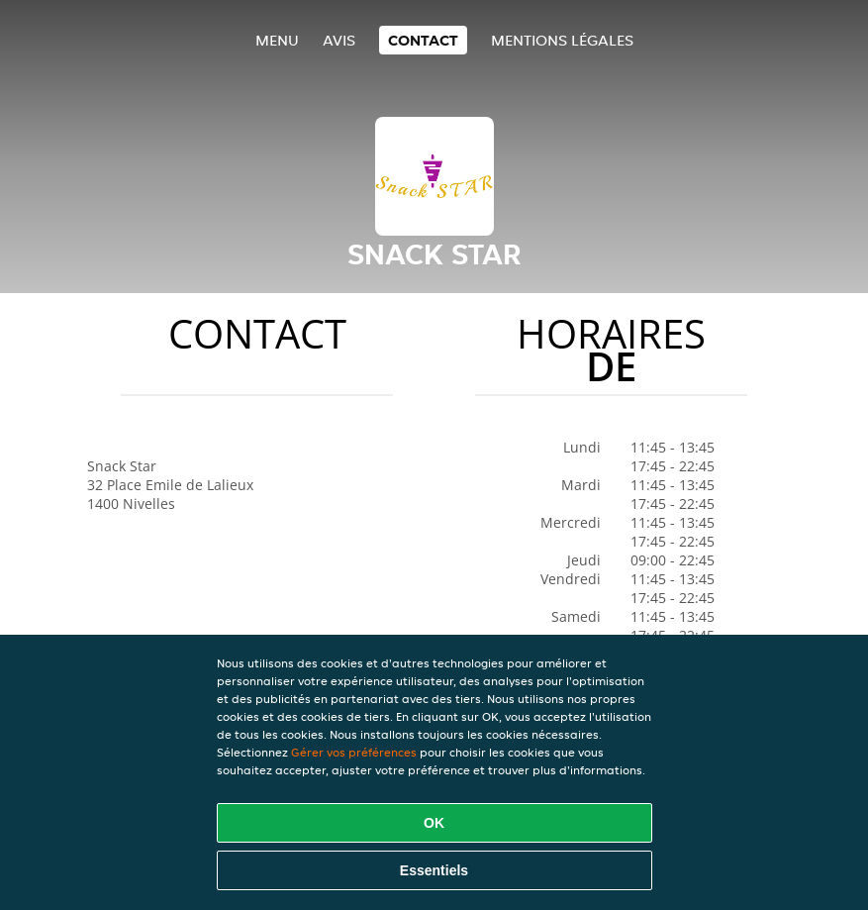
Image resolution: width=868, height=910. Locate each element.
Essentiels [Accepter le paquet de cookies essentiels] (434, 870)
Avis (339, 40)
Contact (423, 40)
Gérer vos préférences (354, 752)
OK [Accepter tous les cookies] (434, 823)
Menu (277, 40)
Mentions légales (562, 40)
